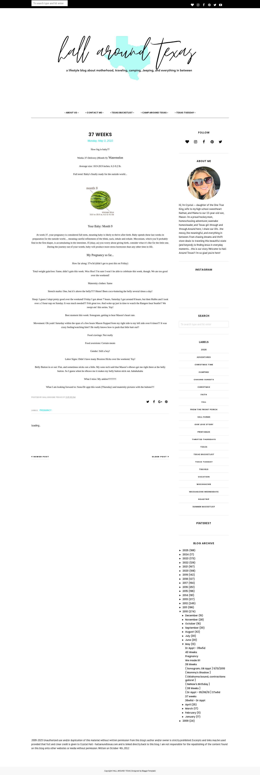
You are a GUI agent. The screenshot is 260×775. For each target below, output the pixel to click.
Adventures (204, 357)
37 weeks (190, 696)
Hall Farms (203, 417)
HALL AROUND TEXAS (122, 771)
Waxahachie (204, 484)
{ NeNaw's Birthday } (197, 684)
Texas (203, 446)
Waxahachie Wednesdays (204, 491)
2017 (185, 583)
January (190, 716)
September (192, 627)
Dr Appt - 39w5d (195, 648)
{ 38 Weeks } (192, 688)
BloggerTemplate (149, 771)
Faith (204, 394)
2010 (185, 611)
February (190, 712)
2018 (185, 579)
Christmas (203, 387)
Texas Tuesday (204, 461)
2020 (186, 570)
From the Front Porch (203, 409)
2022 (186, 562)
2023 (186, 558)
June (188, 640)
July (187, 636)
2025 (204, 349)
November (191, 619)
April (188, 704)
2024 (186, 554)
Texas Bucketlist (204, 454)
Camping (204, 372)
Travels (203, 469)
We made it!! (192, 660)
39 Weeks (191, 664)
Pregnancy (45, 410)
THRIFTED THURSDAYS (204, 439)
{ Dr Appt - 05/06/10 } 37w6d (202, 692)
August (189, 631)
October (190, 623)
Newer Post (41, 456)
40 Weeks (191, 652)
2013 (185, 599)
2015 (185, 591)
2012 (185, 603)
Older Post (159, 456)
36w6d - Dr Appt (195, 700)
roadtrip (203, 499)
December (191, 615)
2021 (185, 566)
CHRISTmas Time (204, 364)
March (189, 708)
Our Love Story (204, 424)
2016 (185, 587)
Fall (203, 402)
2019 (185, 574)
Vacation (204, 476)
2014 (185, 595)
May (187, 644)
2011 (185, 607)
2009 (186, 720)
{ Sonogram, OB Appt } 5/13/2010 (205, 668)
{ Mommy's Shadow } (198, 672)
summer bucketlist (204, 506)
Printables (203, 432)
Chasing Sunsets (204, 379)
